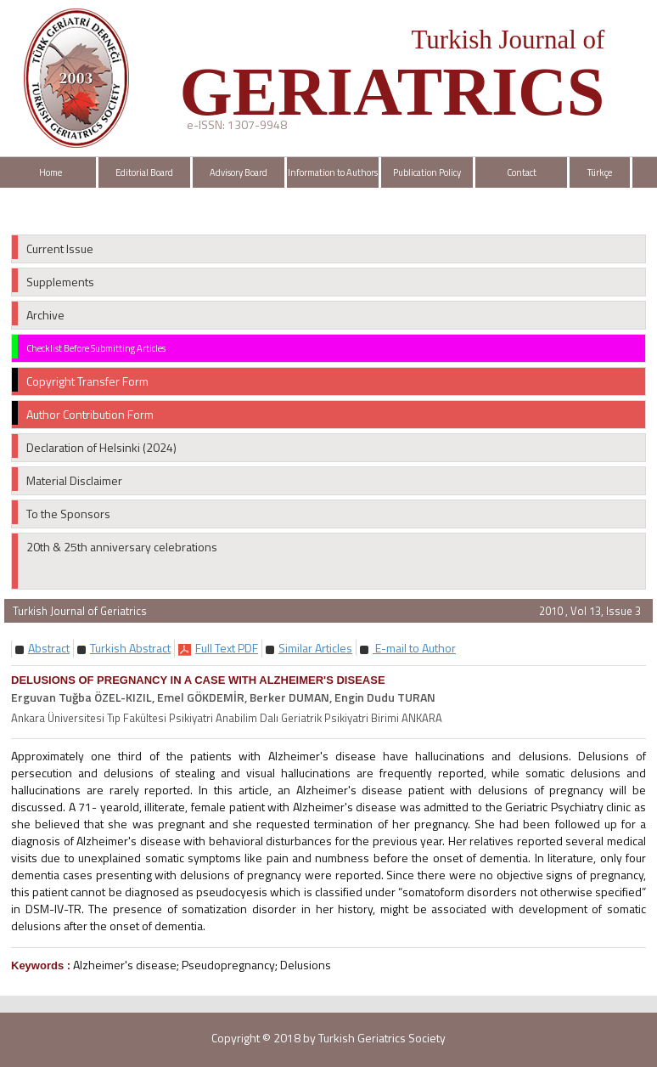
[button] (49, 648)
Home (50, 172)
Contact (521, 172)
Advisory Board (238, 172)
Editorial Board (144, 172)
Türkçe (599, 172)
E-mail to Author (414, 648)
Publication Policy (427, 172)
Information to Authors (333, 172)
